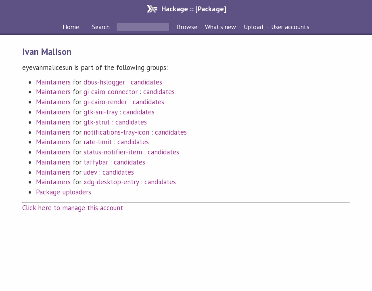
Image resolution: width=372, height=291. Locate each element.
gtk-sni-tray (100, 112)
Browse (187, 27)
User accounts (290, 27)
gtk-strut (97, 122)
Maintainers (53, 82)
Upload (253, 27)
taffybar (96, 162)
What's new (220, 27)
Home (71, 27)
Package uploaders (63, 192)
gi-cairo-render (105, 101)
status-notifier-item (113, 152)
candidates (146, 82)
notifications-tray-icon (117, 132)
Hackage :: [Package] (193, 8)
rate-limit (98, 141)
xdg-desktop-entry (111, 181)
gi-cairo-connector (111, 91)
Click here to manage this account (72, 207)
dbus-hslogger (104, 82)
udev (90, 172)
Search (101, 27)
